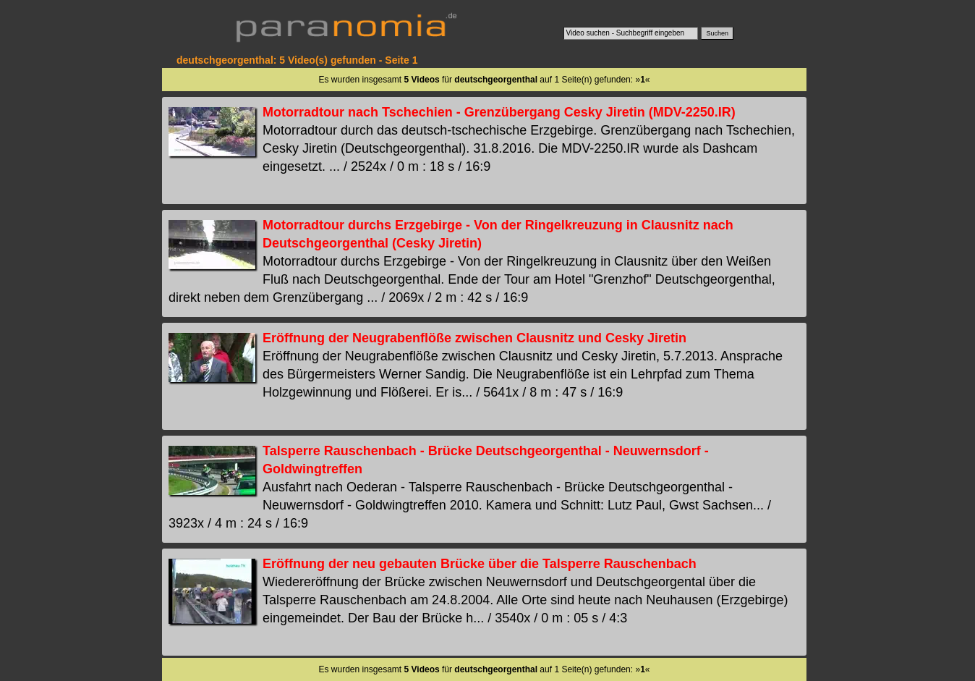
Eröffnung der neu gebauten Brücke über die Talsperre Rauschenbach (480, 564)
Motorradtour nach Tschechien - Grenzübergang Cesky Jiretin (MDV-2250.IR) (499, 112)
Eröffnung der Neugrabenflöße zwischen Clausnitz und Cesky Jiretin (474, 338)
